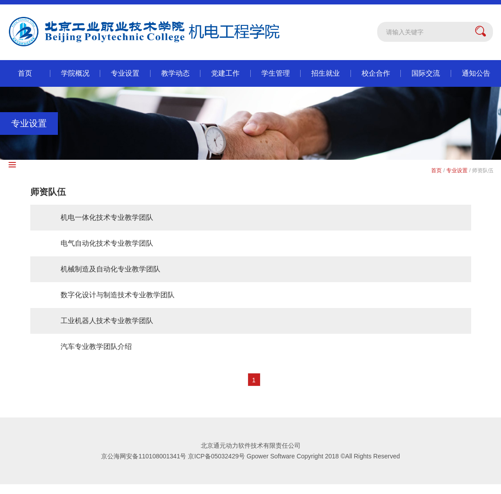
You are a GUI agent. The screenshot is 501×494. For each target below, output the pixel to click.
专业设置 (125, 73)
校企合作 (376, 73)
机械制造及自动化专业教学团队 (110, 269)
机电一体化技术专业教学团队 (107, 217)
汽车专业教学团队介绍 (96, 346)
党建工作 (225, 73)
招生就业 (325, 73)
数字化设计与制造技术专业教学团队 (118, 295)
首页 (25, 73)
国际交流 (425, 73)
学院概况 (75, 73)
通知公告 (476, 73)
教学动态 (175, 73)
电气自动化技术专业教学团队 (107, 243)
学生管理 (275, 73)
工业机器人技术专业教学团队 (107, 320)
